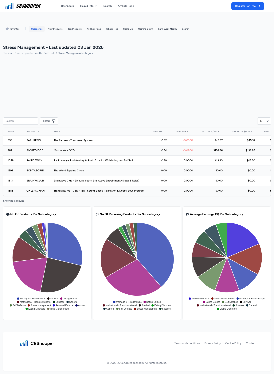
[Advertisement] (117, 87)
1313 (10, 180)
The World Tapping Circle (69, 170)
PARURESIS (33, 140)
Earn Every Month (167, 29)
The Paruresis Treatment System (73, 140)
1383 (10, 190)
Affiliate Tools (126, 6)
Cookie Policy (233, 343)
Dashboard (67, 6)
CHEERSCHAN (35, 190)
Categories (36, 29)
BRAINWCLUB (35, 180)
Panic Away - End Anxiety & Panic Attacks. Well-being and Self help (94, 160)
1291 (10, 170)
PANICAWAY (34, 160)
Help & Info (88, 6)
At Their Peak (94, 29)
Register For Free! (247, 6)
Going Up (128, 29)
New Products (55, 29)
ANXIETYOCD (34, 150)
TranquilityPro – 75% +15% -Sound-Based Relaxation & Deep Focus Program (99, 190)
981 (10, 150)
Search (108, 6)
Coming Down (145, 29)
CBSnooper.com (134, 362)
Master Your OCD (64, 150)
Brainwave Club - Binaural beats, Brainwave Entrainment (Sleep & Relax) (96, 180)
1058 (11, 160)
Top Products (75, 29)
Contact (251, 343)
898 (10, 140)
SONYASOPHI (35, 170)
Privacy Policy (212, 343)
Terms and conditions (187, 343)
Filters (49, 121)
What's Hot (112, 29)
